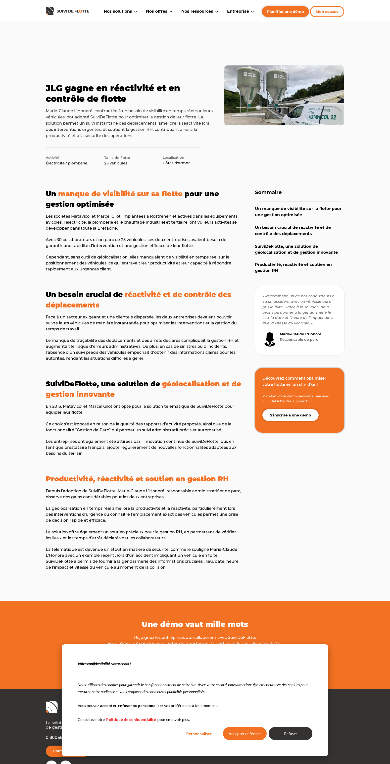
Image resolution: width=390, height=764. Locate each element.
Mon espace (327, 11)
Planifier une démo (285, 11)
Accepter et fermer (245, 733)
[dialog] (195, 700)
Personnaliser (199, 733)
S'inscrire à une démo (290, 390)
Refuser (290, 733)
